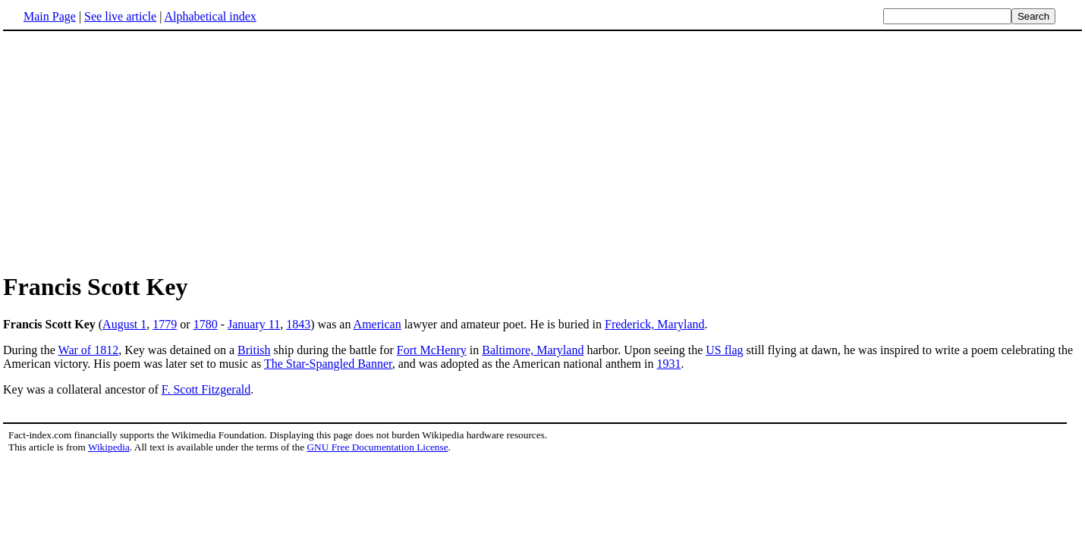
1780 (205, 324)
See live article (120, 16)
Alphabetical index (210, 16)
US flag (724, 350)
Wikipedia (109, 447)
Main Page (50, 16)
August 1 (124, 324)
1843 (298, 324)
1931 (668, 363)
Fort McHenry (432, 350)
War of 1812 (88, 350)
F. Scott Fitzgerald (206, 389)
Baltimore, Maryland (532, 350)
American (377, 324)
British (254, 350)
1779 (165, 324)
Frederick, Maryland (655, 324)
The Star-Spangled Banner (328, 363)
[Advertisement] (130, 151)
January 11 (254, 324)
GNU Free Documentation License (377, 447)
